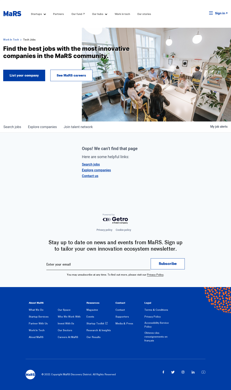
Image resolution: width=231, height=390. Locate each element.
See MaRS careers (71, 75)
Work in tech (122, 14)
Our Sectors (65, 330)
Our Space (64, 309)
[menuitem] (38, 14)
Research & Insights (99, 330)
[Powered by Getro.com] (115, 219)
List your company (24, 75)
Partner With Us (38, 323)
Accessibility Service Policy (156, 324)
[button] (204, 13)
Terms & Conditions (156, 309)
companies (42, 127)
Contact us (90, 176)
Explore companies (96, 170)
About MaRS (36, 337)
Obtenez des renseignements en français (155, 336)
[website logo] (12, 13)
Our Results (93, 337)
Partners (58, 14)
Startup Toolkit (95, 323)
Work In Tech (11, 39)
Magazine (92, 309)
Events (90, 316)
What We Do (36, 309)
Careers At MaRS (68, 337)
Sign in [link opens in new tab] (220, 13)
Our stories (144, 14)
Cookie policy (123, 229)
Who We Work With (69, 316)
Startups (36, 14)
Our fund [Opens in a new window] (76, 14)
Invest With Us (66, 323)
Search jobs (91, 164)
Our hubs (97, 14)
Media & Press (124, 323)
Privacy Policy (155, 274)
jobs (12, 127)
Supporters (122, 316)
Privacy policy (104, 229)
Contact (120, 309)
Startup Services (39, 316)
